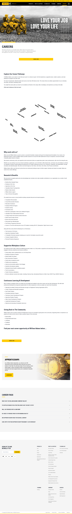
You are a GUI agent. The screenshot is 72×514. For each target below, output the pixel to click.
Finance (49, 474)
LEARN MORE (9, 375)
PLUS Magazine (51, 499)
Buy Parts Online (51, 448)
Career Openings (62, 491)
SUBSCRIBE (17, 452)
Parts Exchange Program (52, 466)
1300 (14, 3)
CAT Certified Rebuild (51, 472)
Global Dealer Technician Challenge (52, 502)
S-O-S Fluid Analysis (63, 450)
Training (38, 489)
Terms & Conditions (61, 512)
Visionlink (61, 452)
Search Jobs (36, 59)
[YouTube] (12, 456)
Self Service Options (51, 470)
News (49, 491)
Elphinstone (39, 456)
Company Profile (51, 489)
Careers (61, 489)
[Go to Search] (69, 4)
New (37, 448)
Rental (38, 452)
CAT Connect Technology (64, 448)
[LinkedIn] (9, 456)
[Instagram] (6, 456)
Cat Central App (50, 464)
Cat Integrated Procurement (52, 478)
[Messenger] (15, 456)
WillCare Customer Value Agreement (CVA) (52, 455)
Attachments (39, 454)
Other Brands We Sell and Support (41, 459)
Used (38, 450)
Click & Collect (50, 450)
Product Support (51, 468)
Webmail (68, 512)
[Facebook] (3, 456)
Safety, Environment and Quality (52, 494)
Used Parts (50, 452)
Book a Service (50, 462)
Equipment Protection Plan (52, 480)
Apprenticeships (62, 493)
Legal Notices (47, 512)
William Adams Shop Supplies (53, 476)
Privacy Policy (54, 512)
